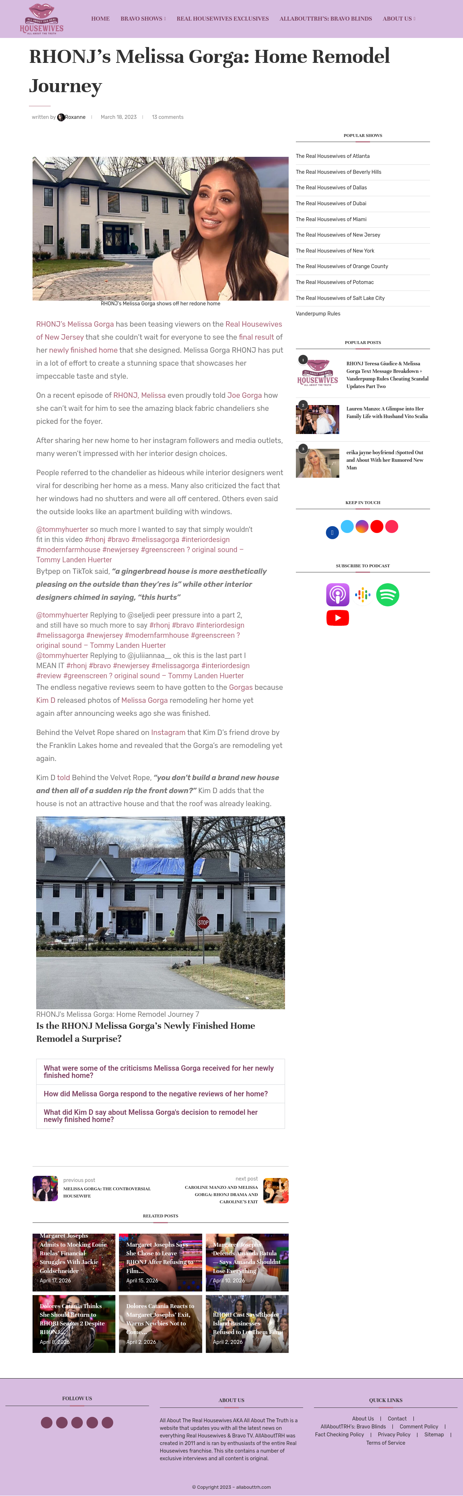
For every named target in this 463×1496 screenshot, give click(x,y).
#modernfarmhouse (68, 549)
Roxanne (72, 117)
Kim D (46, 700)
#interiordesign (205, 539)
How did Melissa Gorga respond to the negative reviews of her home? (156, 1093)
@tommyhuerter (62, 529)
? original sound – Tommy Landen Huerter (176, 675)
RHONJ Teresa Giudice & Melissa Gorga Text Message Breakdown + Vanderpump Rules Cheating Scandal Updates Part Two (388, 375)
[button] (161, 1071)
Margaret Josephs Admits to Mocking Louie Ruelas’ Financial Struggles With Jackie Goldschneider (73, 1253)
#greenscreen (163, 549)
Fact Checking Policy (339, 1435)
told (64, 777)
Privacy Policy (394, 1435)
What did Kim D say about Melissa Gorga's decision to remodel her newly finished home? (151, 1116)
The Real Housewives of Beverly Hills (338, 172)
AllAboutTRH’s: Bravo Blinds (326, 18)
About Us (397, 18)
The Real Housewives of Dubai (331, 204)
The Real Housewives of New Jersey (338, 235)
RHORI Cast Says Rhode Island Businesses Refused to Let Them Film (247, 1323)
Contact (397, 1419)
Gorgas (242, 687)
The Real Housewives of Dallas (331, 188)
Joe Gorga (245, 395)
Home (100, 18)
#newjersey (120, 549)
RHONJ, (126, 395)
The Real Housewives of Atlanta (333, 156)
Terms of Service (385, 1443)
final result (256, 337)
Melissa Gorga (90, 324)
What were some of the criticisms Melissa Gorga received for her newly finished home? (159, 1072)
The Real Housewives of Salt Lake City (340, 298)
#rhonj (95, 539)
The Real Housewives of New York (335, 251)
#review (48, 675)
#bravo (118, 539)
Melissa (154, 395)
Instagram (167, 732)
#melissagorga (155, 539)
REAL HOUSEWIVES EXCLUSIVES (223, 18)
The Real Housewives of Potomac (335, 282)
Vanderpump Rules (318, 314)
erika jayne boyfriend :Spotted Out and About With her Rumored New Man (385, 460)
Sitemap (434, 1435)
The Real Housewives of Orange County (342, 266)
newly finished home (83, 350)
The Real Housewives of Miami (331, 219)
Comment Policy (419, 1427)
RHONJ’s (51, 324)
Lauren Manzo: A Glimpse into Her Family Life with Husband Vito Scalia (387, 413)
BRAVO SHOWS (141, 18)
